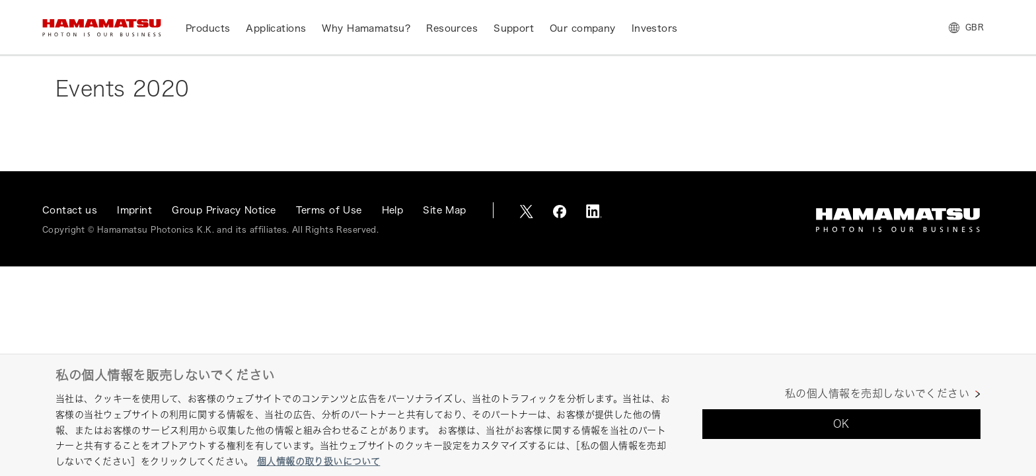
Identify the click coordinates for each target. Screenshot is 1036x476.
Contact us (69, 210)
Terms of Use (329, 210)
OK (841, 423)
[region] (518, 415)
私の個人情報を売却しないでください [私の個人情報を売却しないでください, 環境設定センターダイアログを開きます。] (877, 393)
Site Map (444, 210)
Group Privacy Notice (224, 210)
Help (393, 210)
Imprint (134, 210)
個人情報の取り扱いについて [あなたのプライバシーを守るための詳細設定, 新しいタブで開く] (318, 461)
